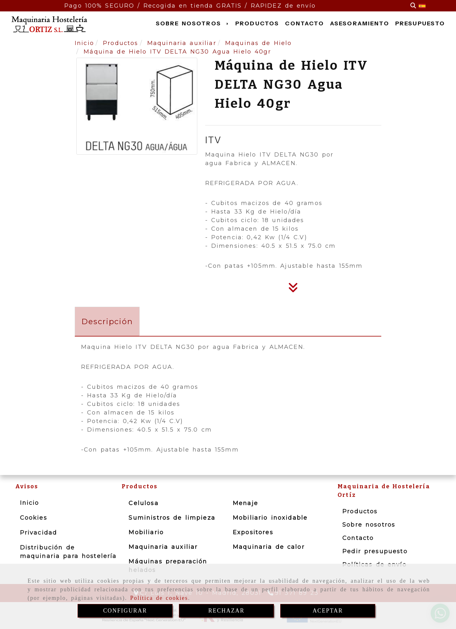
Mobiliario (146, 532)
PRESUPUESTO (420, 23)
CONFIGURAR (125, 610)
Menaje (245, 503)
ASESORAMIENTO (359, 23)
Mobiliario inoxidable (270, 517)
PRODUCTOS (257, 23)
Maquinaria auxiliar (163, 546)
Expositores (253, 532)
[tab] (107, 321)
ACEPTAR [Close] (328, 610)
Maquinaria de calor (269, 546)
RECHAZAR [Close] (226, 610)
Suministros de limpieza (172, 517)
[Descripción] (293, 289)
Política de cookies (159, 598)
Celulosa (143, 503)
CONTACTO (304, 23)
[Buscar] (413, 5)
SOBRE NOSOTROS (192, 23)
